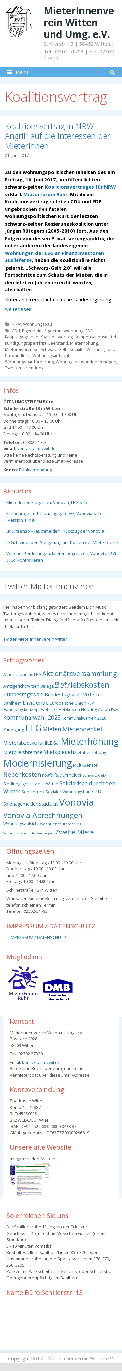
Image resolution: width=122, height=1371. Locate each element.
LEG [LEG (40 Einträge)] (33, 728)
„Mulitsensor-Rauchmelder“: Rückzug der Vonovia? (56, 531)
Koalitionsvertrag (56, 337)
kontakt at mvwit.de (35, 448)
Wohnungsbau (37, 324)
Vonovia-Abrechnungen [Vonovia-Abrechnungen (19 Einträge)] (42, 815)
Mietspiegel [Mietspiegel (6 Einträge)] (57, 752)
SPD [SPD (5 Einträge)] (96, 791)
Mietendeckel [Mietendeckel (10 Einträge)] (82, 729)
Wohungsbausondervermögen (86, 362)
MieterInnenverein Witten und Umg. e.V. (79, 22)
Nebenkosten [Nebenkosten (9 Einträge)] (22, 774)
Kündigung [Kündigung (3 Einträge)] (13, 730)
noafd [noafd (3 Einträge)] (47, 775)
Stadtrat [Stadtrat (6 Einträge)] (48, 803)
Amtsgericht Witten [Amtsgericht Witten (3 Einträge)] (21, 686)
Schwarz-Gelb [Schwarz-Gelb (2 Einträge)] (94, 775)
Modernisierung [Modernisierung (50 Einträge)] (37, 762)
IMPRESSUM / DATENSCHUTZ (38, 937)
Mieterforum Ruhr (44, 194)
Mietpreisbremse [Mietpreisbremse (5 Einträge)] (23, 752)
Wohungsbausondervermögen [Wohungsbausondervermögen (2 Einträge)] (29, 833)
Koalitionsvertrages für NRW (80, 186)
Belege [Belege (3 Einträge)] (47, 686)
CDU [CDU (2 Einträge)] (99, 695)
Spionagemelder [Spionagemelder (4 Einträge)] (20, 804)
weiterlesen (18, 309)
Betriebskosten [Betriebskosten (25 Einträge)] (82, 684)
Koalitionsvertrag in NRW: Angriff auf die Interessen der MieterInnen (57, 135)
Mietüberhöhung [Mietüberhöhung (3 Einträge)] (89, 752)
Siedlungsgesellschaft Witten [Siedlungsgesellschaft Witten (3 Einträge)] (30, 784)
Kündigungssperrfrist (25, 343)
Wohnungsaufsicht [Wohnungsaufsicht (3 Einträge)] (21, 824)
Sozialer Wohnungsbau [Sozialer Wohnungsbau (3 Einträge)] (68, 792)
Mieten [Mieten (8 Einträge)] (52, 729)
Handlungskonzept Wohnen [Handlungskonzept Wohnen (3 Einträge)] (30, 709)
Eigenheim (32, 331)
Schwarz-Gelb (54, 349)
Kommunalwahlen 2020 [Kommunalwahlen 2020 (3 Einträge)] (84, 718)
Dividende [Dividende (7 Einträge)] (36, 702)
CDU (16, 331)
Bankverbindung (35, 470)
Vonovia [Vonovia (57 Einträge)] (76, 802)
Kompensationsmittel (95, 337)
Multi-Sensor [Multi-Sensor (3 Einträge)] (85, 765)
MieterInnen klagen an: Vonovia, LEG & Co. (48, 502)
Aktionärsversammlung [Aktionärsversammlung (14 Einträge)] (79, 673)
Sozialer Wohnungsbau (92, 349)
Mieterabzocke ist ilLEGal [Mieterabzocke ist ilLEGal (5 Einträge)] (31, 743)
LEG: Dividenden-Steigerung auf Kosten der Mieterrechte (62, 542)
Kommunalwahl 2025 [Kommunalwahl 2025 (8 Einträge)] (32, 717)
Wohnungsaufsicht (50, 355)
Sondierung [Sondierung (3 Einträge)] (32, 792)
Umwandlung (17, 355)
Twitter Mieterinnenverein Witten (35, 639)
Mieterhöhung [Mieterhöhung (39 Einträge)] (90, 741)
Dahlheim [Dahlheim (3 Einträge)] (12, 703)
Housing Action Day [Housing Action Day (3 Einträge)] (99, 709)
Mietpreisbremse (22, 349)
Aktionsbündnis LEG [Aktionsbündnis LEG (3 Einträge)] (22, 674)
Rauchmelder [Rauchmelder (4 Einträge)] (68, 775)
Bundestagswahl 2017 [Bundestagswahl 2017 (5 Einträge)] (70, 694)
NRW (16, 324)
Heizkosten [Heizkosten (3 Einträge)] (69, 709)
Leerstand (58, 343)
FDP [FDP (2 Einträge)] (90, 703)
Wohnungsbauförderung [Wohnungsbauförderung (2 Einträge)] (60, 824)
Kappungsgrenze (21, 337)
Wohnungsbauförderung (29, 362)
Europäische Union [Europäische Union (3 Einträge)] (68, 703)
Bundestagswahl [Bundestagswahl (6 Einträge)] (23, 694)
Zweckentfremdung (24, 368)
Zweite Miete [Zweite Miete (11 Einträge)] (74, 832)
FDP (89, 331)
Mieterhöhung (84, 343)
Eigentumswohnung (63, 331)
